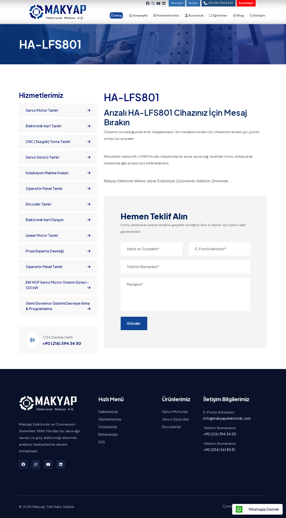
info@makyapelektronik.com (227, 418)
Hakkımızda (108, 411)
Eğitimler (218, 15)
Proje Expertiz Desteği (58, 251)
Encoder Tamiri (58, 204)
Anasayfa (177, 3)
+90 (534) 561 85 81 (219, 449)
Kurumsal (194, 15)
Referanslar (108, 434)
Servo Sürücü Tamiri (58, 157)
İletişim (193, 3)
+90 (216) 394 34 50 (61, 343)
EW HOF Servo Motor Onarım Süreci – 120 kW (58, 285)
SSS (101, 442)
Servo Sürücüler (175, 419)
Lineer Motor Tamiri (58, 235)
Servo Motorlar (175, 411)
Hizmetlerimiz (166, 15)
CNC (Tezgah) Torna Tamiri (58, 141)
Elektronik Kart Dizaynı (58, 219)
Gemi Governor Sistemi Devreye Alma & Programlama (58, 306)
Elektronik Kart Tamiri (58, 126)
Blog (238, 15)
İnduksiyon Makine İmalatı (58, 173)
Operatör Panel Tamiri (58, 188)
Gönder (133, 323)
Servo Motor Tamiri (58, 110)
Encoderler (171, 426)
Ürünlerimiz (107, 426)
